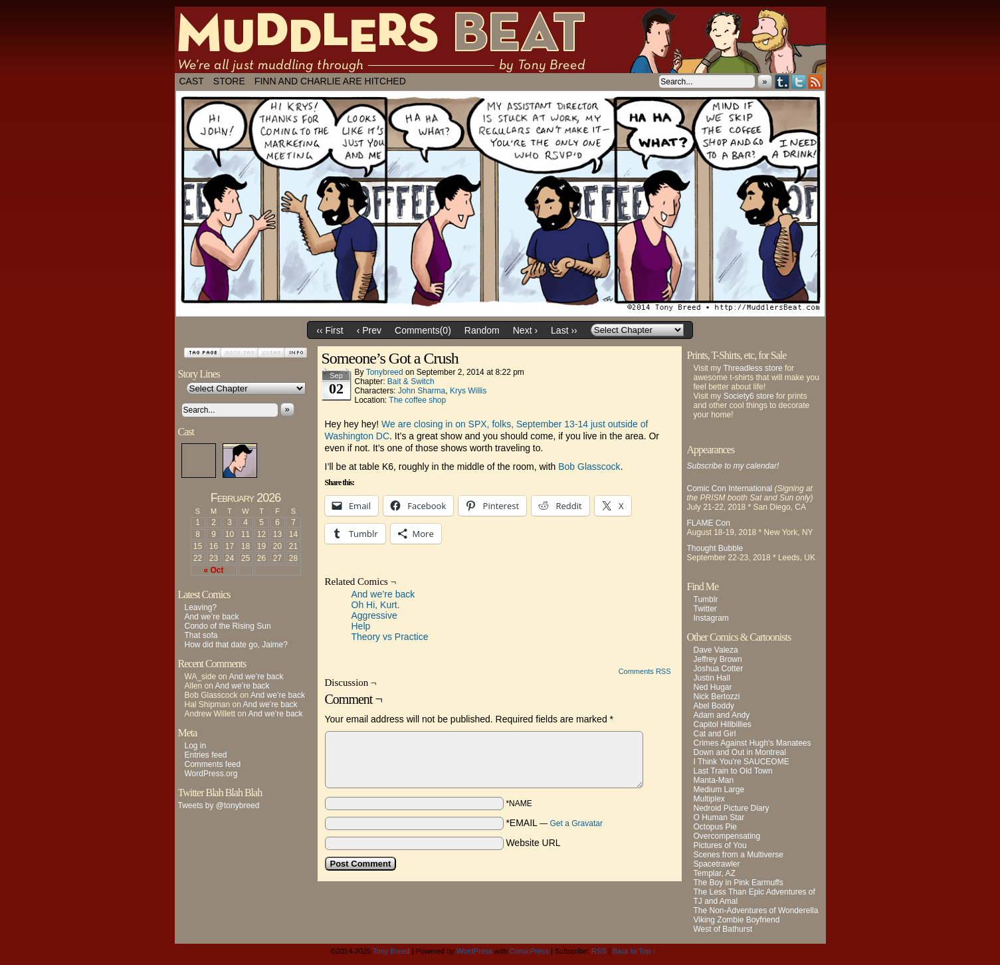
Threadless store (752, 368)
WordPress (474, 951)
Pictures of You (720, 845)
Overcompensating (727, 836)
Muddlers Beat (500, 40)
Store (229, 81)
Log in (196, 745)
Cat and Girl (715, 733)
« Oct (213, 570)
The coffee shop (417, 400)
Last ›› (564, 330)
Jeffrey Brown (718, 659)
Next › (525, 330)
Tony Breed (391, 951)
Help (361, 626)
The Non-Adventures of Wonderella (756, 910)
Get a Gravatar (576, 823)
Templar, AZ (715, 873)
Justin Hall (712, 678)
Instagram (711, 618)
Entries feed (206, 755)
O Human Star (719, 817)
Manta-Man (714, 780)
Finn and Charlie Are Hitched (330, 81)
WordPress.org (211, 773)
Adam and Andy (722, 715)
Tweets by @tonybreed (219, 805)
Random (482, 330)
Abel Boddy (714, 705)
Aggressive (374, 615)
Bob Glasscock (589, 466)
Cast (191, 81)
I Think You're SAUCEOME (741, 761)
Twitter (799, 81)
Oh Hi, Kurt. (375, 604)
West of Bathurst (723, 929)
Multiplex (709, 799)
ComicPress (529, 951)
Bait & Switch (411, 381)
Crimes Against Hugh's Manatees (752, 743)
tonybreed (384, 372)
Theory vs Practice (390, 636)
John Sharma (421, 390)
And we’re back (212, 616)
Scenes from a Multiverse (738, 854)
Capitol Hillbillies (722, 724)
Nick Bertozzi (717, 696)
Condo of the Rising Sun (228, 626)
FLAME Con (708, 523)
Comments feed (213, 764)
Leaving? (201, 607)
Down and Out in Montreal (740, 752)
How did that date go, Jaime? (236, 644)
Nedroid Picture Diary (731, 808)
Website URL (533, 842)
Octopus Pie (715, 826)
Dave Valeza (716, 650)
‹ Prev (369, 330)
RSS (815, 81)
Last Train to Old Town (733, 771)
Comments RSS (645, 671)
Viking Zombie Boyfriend (737, 919)
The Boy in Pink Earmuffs (738, 882)
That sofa (201, 635)
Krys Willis (468, 390)
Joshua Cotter (719, 668)
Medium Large (719, 789)
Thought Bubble (715, 548)
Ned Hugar (713, 687)
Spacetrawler (717, 864)
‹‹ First (329, 330)
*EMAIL (554, 822)
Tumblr (782, 81)
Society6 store (749, 396)
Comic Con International (730, 488)
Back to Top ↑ (634, 951)
